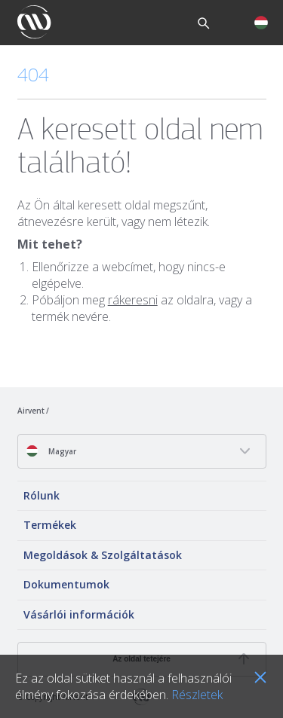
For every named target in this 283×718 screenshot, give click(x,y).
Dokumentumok (66, 584)
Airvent (31, 410)
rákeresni (133, 300)
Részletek (197, 694)
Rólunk (41, 495)
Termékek (49, 525)
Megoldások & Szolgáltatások (102, 555)
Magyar (51, 451)
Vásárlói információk (78, 614)
